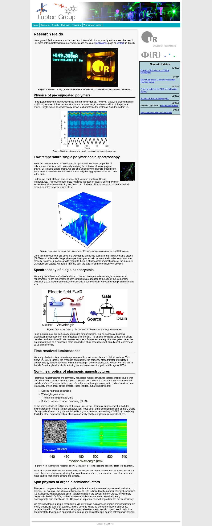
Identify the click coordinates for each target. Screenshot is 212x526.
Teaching (76, 25)
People (55, 25)
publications (102, 43)
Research (45, 25)
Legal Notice (109, 524)
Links (98, 25)
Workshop (89, 25)
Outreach (65, 25)
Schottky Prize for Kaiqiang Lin (155, 98)
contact (120, 43)
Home (36, 25)
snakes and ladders (169, 105)
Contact (99, 524)
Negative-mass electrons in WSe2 (156, 112)
